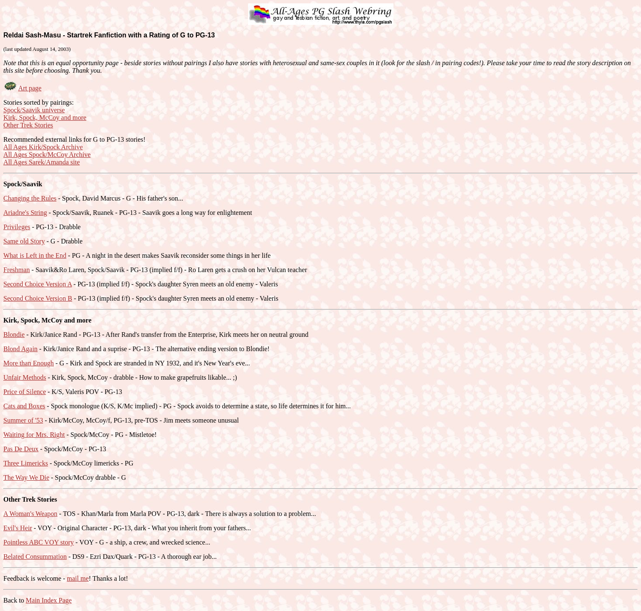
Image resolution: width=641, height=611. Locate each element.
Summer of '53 (23, 420)
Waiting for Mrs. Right (34, 434)
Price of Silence (24, 391)
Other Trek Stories (28, 125)
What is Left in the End (34, 255)
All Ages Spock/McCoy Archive (47, 154)
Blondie (14, 334)
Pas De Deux (21, 448)
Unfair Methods (24, 377)
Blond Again (20, 348)
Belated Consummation (35, 556)
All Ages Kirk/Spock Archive (43, 147)
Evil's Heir (17, 528)
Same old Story (24, 241)
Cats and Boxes (24, 406)
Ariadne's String (25, 212)
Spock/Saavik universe (34, 110)
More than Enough (28, 363)
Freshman (16, 269)
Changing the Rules (29, 198)
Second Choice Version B (37, 298)
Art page (30, 88)
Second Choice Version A (37, 284)
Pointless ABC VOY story (38, 542)
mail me (78, 578)
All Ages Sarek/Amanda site (41, 162)
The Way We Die (26, 477)
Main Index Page (48, 600)
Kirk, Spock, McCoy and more (44, 117)
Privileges (16, 226)
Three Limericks (25, 463)
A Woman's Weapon (30, 513)
